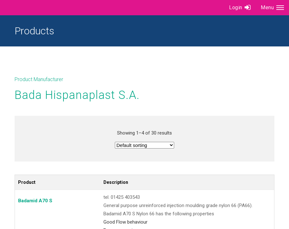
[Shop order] (144, 145)
